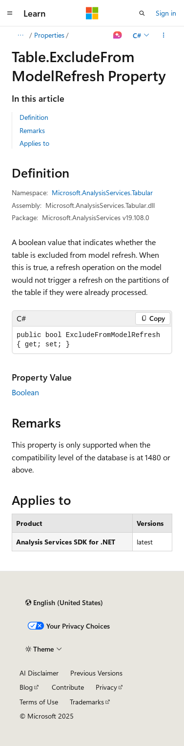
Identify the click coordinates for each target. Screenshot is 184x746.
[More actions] (163, 35)
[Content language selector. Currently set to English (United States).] (64, 602)
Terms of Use (39, 701)
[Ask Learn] (117, 35)
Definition (34, 117)
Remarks (32, 130)
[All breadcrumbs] (20, 35)
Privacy (106, 687)
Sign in (166, 13)
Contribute (68, 687)
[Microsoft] (92, 13)
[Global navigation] (10, 13)
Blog (26, 687)
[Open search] (142, 13)
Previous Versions (96, 673)
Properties (49, 35)
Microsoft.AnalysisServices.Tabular (102, 192)
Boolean (25, 392)
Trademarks (87, 701)
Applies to (34, 143)
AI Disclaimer (39, 673)
